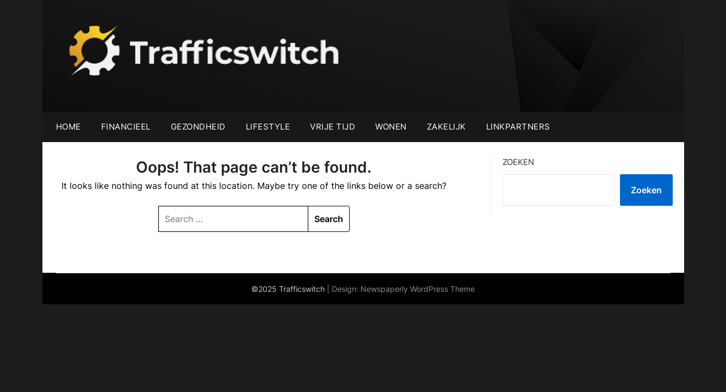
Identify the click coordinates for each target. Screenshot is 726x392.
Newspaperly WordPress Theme (418, 288)
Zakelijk (446, 126)
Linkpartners (518, 126)
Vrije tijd (332, 126)
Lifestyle (268, 126)
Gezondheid (198, 126)
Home (68, 126)
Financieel (126, 126)
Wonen (391, 126)
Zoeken (518, 162)
